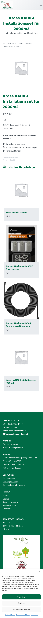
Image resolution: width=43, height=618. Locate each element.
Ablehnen (21, 603)
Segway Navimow (10, 502)
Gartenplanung (9, 478)
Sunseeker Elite (9, 505)
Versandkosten (12, 120)
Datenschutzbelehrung (23, 615)
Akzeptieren (21, 597)
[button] (39, 572)
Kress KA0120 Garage (16, 212)
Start (4, 43)
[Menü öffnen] (41, 5)
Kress (5, 495)
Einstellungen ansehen (21, 609)
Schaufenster (12, 43)
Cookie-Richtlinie (10, 615)
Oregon (6, 498)
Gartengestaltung (10, 481)
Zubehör (21, 43)
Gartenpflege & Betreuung (14, 485)
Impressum (34, 615)
